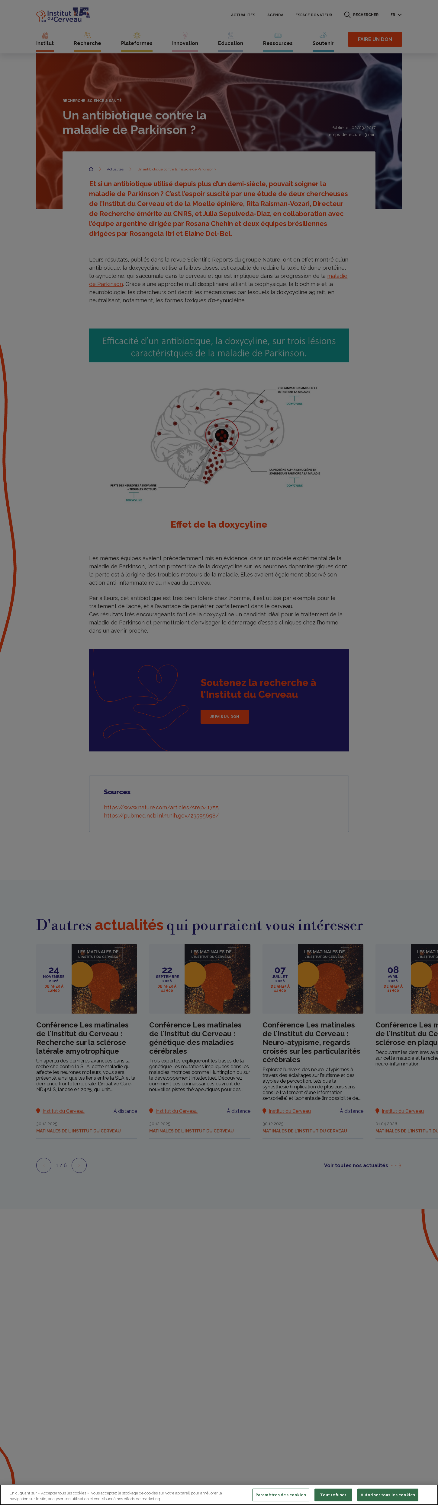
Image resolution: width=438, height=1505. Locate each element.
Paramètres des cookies (281, 1495)
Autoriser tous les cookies (388, 1495)
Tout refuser (333, 1495)
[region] (219, 1494)
